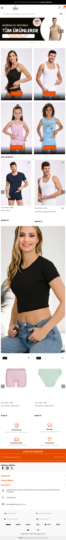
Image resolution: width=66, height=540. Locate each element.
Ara (61, 14)
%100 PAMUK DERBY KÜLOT (44, 406)
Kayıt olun (58, 457)
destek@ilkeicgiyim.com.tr (16, 504)
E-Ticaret (26, 538)
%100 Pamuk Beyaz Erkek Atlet (45, 212)
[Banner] (16, 74)
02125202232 (11, 497)
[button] (31, 42)
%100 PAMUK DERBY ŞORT (10, 406)
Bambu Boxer (5, 210)
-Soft (20, 538)
